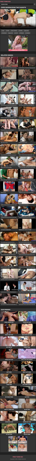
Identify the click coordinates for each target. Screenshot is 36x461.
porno (16, 33)
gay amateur (14, 30)
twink (8, 30)
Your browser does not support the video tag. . (18, 19)
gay (3, 30)
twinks (21, 30)
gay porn (27, 30)
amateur (28, 33)
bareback (5, 33)
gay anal (11, 33)
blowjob (22, 33)
